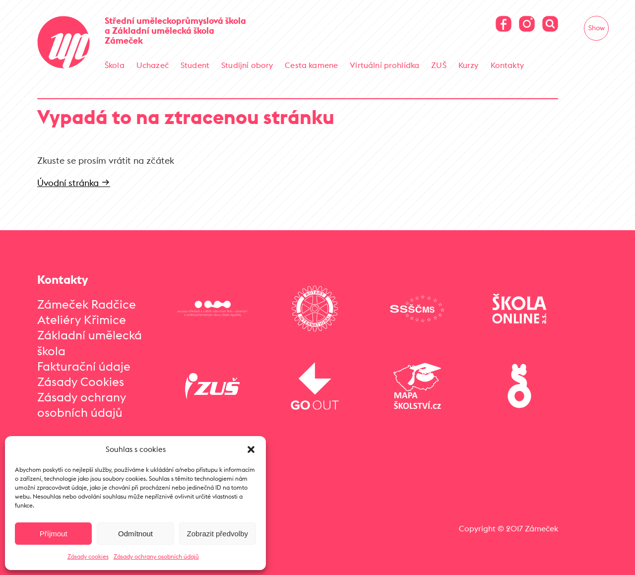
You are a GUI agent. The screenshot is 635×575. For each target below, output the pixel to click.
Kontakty (507, 65)
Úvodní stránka (73, 183)
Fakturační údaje (83, 366)
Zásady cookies (88, 556)
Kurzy (468, 65)
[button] (251, 449)
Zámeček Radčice (86, 304)
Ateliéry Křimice (81, 319)
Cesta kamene (311, 65)
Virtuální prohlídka (384, 65)
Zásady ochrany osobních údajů (156, 556)
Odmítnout (135, 533)
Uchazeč (152, 65)
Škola (115, 65)
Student (195, 65)
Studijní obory (247, 65)
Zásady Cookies (80, 381)
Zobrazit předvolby (217, 533)
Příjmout (53, 533)
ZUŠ (438, 65)
